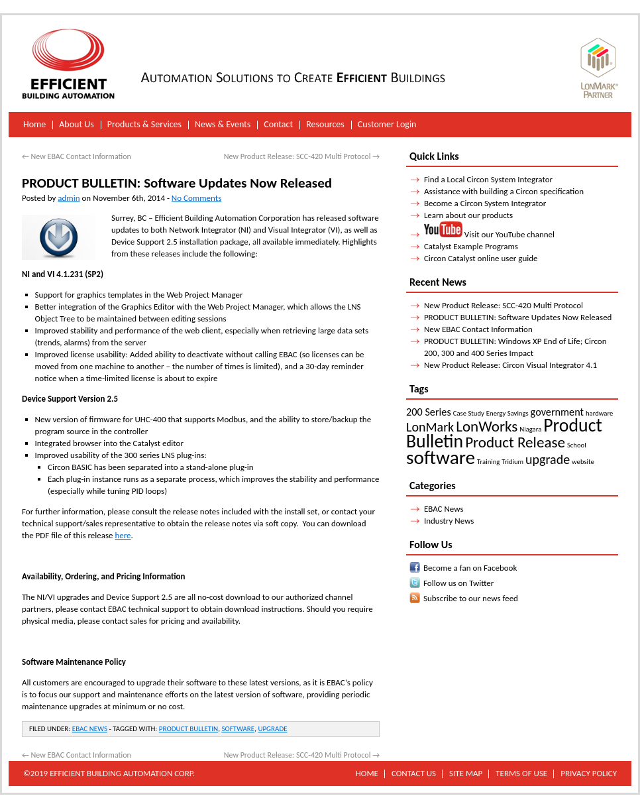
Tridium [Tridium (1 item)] (512, 461)
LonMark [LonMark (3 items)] (430, 427)
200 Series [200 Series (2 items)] (428, 412)
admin (69, 198)
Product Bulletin (188, 728)
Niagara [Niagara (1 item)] (530, 429)
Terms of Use (521, 773)
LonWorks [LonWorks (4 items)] (486, 426)
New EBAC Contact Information (76, 156)
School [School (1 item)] (576, 445)
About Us (76, 124)
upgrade (272, 728)
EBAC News (89, 728)
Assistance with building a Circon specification (504, 191)
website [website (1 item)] (583, 461)
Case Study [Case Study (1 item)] (468, 413)
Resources (325, 124)
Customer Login (387, 124)
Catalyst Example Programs (471, 246)
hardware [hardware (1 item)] (599, 413)
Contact (278, 124)
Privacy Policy (588, 773)
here (123, 535)
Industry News (449, 521)
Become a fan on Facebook (470, 568)
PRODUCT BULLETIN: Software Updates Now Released (518, 317)
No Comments (196, 198)
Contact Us (414, 773)
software (237, 728)
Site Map (465, 773)
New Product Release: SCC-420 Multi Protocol (302, 156)
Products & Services (144, 124)
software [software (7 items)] (440, 457)
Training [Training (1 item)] (488, 461)
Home (34, 124)
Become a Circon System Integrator (485, 203)
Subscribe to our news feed (470, 598)
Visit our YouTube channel (489, 234)
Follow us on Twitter (458, 583)
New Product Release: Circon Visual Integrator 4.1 (510, 365)
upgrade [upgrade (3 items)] (547, 459)
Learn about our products (468, 215)
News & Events (222, 124)
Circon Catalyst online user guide (481, 258)
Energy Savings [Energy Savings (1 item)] (507, 413)
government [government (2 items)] (557, 412)
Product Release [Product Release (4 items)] (515, 442)
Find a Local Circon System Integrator (488, 179)
